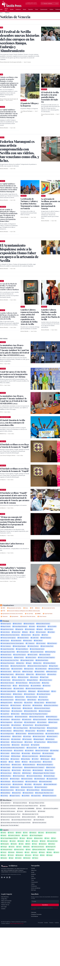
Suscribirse (45, 904)
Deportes (30, 9)
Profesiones (34, 886)
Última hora (6, 9)
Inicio (1, 12)
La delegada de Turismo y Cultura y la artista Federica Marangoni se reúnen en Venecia (30, 203)
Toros (36, 9)
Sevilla (11, 9)
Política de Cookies (5, 902)
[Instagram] (7, 877)
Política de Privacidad (6, 900)
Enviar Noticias (34, 916)
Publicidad (33, 912)
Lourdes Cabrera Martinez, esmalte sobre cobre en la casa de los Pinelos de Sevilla (50, 314)
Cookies (46, 922)
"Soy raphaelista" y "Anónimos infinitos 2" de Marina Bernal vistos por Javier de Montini (13, 570)
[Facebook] (2, 877)
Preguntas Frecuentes (36, 914)
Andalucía (18, 9)
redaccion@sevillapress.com (16, 923)
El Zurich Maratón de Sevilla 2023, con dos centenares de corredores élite (12, 422)
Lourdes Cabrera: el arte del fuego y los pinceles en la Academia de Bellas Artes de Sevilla (9, 316)
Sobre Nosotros (5, 896)
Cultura (51, 9)
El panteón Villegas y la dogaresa (30, 104)
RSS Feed (33, 890)
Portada (33, 868)
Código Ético (4, 898)
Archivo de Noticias (35, 888)
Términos (51, 922)
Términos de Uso (5, 904)
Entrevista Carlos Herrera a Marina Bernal (12, 544)
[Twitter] (4, 877)
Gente (24, 9)
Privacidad (40, 922)
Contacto (3, 908)
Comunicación (43, 9)
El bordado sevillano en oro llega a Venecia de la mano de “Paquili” (14, 445)
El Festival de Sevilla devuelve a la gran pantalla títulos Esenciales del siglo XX (50, 97)
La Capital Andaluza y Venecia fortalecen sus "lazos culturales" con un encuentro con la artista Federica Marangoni (9, 113)
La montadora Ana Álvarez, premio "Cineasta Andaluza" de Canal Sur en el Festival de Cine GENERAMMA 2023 (13, 400)
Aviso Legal (3, 906)
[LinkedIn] (9, 877)
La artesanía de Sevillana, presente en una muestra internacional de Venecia (50, 204)
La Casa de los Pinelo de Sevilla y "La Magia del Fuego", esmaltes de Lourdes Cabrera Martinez (9, 287)
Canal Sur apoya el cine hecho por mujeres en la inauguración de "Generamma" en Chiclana (13, 374)
